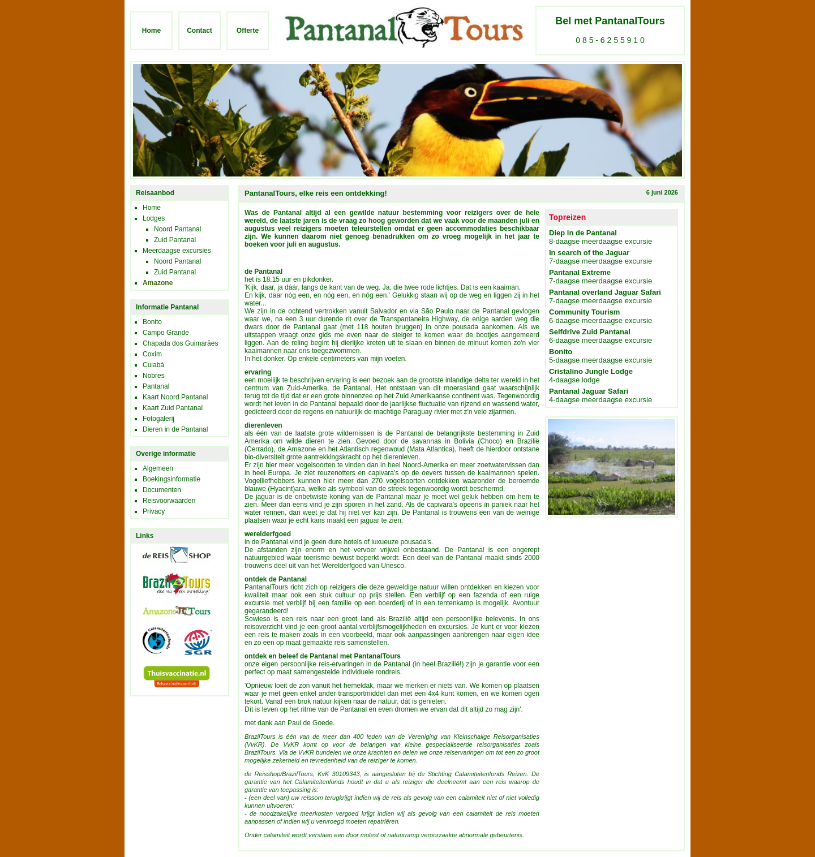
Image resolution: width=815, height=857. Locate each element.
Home (151, 31)
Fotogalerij (158, 419)
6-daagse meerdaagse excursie (600, 316)
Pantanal (156, 386)
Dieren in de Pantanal (175, 429)
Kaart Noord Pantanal (175, 397)
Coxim (152, 354)
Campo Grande (166, 333)
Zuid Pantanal (175, 240)
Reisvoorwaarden (169, 501)
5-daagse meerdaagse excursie (600, 355)
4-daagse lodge (591, 375)
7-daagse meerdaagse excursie (600, 256)
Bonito (152, 322)
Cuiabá (153, 365)
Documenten (162, 490)
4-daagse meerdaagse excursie (600, 395)
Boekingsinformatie (171, 479)
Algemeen (158, 468)
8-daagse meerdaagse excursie (600, 237)
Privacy (154, 511)
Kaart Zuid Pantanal (173, 408)
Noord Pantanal (177, 229)
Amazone (158, 283)
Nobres (154, 376)
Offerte (248, 31)
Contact (199, 31)
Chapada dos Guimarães (180, 343)
